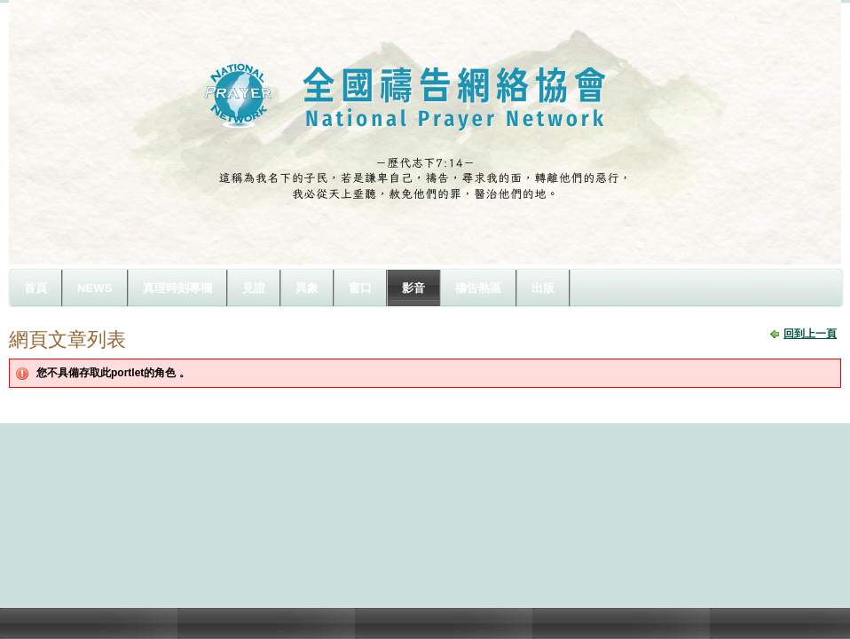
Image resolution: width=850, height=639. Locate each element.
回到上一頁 (810, 333)
